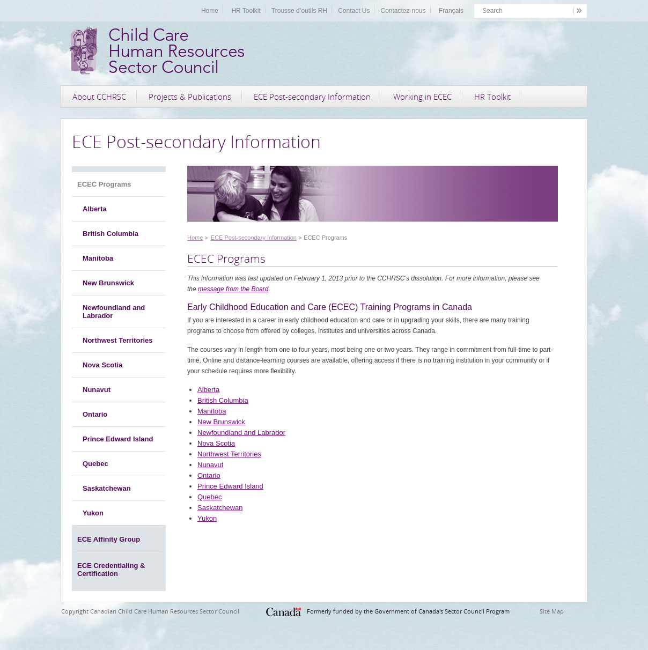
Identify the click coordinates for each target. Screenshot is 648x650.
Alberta (95, 209)
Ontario (95, 414)
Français (451, 10)
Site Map (552, 611)
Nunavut (97, 390)
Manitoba (98, 258)
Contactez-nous (402, 10)
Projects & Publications (190, 96)
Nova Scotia (102, 365)
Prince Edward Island (118, 439)
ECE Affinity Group (108, 539)
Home (209, 10)
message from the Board (233, 289)
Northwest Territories (118, 340)
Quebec (95, 464)
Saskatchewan (107, 488)
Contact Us (354, 10)
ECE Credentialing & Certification (111, 570)
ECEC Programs (104, 184)
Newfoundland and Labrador (114, 312)
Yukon (93, 513)
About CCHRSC (99, 96)
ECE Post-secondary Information (312, 96)
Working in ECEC (422, 96)
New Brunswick (108, 283)
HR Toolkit (245, 10)
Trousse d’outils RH (299, 10)
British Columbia (110, 234)
